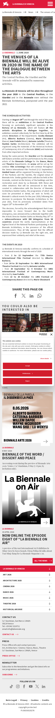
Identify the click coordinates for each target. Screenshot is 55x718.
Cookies (35, 700)
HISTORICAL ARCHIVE (12, 609)
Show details (44, 358)
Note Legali (11, 700)
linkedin (44, 688)
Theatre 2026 (9, 603)
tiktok (11, 688)
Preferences (28, 373)
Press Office (8, 655)
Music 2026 (8, 597)
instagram (18, 688)
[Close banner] (51, 334)
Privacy (23, 700)
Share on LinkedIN (31, 296)
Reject (27, 381)
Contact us (8, 634)
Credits (45, 700)
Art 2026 (7, 574)
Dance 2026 (8, 592)
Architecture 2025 (12, 580)
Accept (27, 366)
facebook (24, 688)
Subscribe (7, 674)
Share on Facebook (15, 296)
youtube (31, 688)
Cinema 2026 (8, 586)
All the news (40, 560)
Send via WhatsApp (39, 296)
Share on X (23, 296)
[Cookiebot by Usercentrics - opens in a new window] (35, 334)
